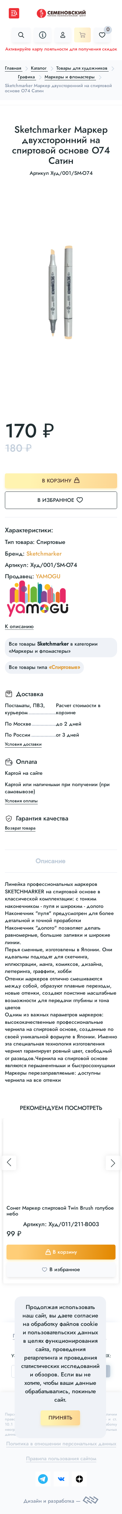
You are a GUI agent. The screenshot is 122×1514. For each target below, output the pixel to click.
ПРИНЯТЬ (60, 1417)
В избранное (64, 500)
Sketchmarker (44, 553)
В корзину (61, 480)
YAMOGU (48, 576)
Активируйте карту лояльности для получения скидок (61, 49)
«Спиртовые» (64, 667)
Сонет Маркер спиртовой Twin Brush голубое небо (60, 1210)
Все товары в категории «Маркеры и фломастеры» (53, 647)
